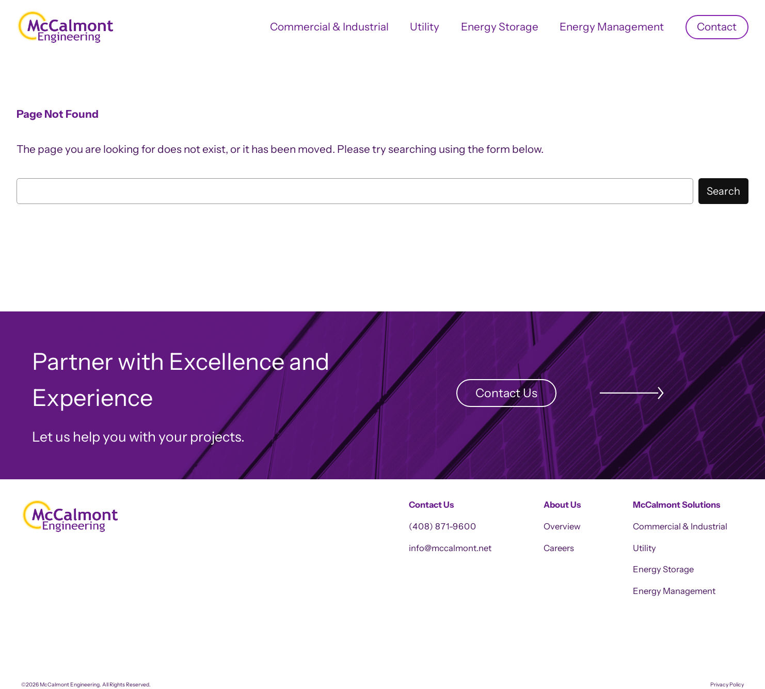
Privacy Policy (727, 684)
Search (723, 191)
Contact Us (506, 392)
